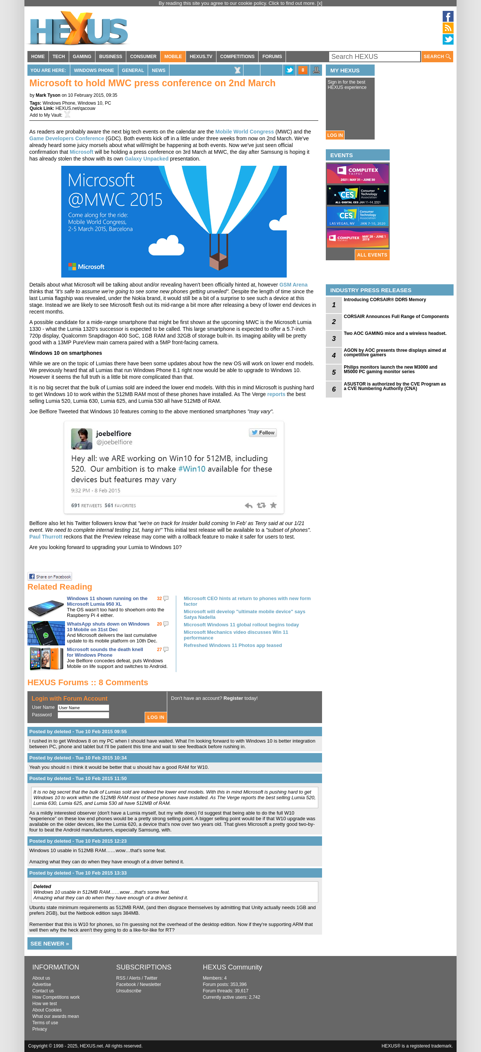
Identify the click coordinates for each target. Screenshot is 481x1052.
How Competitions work (56, 997)
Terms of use (45, 1022)
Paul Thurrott (45, 537)
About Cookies (47, 1010)
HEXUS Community (232, 967)
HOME (38, 56)
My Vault (52, 115)
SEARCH (437, 57)
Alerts (135, 978)
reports (276, 394)
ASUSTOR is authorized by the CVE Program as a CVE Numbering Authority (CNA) (395, 386)
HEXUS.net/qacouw (75, 108)
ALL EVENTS (372, 255)
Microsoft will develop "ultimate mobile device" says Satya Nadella (245, 614)
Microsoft (81, 152)
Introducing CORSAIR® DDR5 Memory (385, 299)
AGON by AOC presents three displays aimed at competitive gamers (395, 352)
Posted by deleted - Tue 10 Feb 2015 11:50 (78, 778)
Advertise (41, 984)
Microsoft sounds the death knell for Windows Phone (105, 652)
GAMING (82, 56)
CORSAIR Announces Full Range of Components (396, 316)
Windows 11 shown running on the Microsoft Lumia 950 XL (107, 601)
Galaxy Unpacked (147, 159)
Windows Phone (94, 70)
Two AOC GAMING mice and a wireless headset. (395, 333)
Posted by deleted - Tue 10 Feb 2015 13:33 (78, 873)
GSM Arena (293, 285)
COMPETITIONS (237, 56)
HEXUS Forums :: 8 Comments (87, 682)
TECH (59, 56)
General (133, 70)
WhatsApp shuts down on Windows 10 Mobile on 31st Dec (108, 626)
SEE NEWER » (49, 943)
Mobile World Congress (244, 132)
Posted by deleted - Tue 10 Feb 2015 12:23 (78, 841)
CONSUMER (143, 56)
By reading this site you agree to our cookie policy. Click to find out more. (238, 3)
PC (108, 103)
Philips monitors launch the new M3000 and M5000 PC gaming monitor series (390, 369)
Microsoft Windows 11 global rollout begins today (241, 624)
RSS (121, 978)
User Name (43, 707)
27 (159, 649)
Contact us (43, 990)
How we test (44, 1003)
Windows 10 (90, 103)
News (158, 70)
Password (42, 714)
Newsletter (150, 984)
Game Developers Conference (66, 138)
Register (233, 698)
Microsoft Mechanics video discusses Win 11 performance (236, 635)
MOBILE (173, 56)
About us (41, 978)
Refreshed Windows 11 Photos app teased (233, 645)
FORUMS (272, 56)
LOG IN (335, 135)
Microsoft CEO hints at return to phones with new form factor (247, 601)
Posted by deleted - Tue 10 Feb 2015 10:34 (78, 758)
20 (159, 624)
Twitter (150, 978)
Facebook (126, 984)
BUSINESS (110, 56)
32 (159, 598)
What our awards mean (55, 1016)
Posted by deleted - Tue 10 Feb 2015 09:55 (78, 731)
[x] (319, 3)
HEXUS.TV (201, 56)
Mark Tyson (48, 95)
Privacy (39, 1029)
